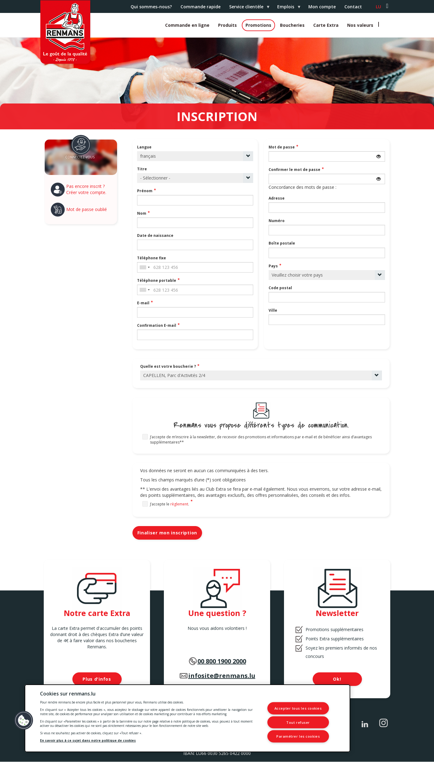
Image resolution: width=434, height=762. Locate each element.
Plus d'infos (97, 679)
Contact (353, 7)
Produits (227, 25)
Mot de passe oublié (86, 209)
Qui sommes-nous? (151, 7)
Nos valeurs (360, 25)
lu (378, 7)
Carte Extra (326, 25)
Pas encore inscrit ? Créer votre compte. (86, 189)
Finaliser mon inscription (167, 533)
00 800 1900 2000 (221, 661)
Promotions (258, 25)
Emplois (287, 8)
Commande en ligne (187, 25)
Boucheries (292, 25)
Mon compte (322, 7)
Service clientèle (247, 8)
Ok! (337, 679)
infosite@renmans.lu (221, 675)
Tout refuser (298, 722)
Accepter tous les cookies (298, 708)
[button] (24, 720)
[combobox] (144, 267)
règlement (179, 504)
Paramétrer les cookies (298, 736)
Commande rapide (200, 7)
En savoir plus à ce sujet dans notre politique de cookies (88, 740)
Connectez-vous (80, 157)
